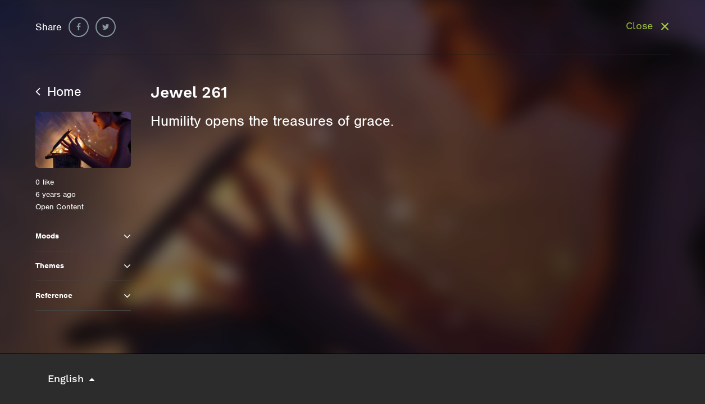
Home (58, 91)
